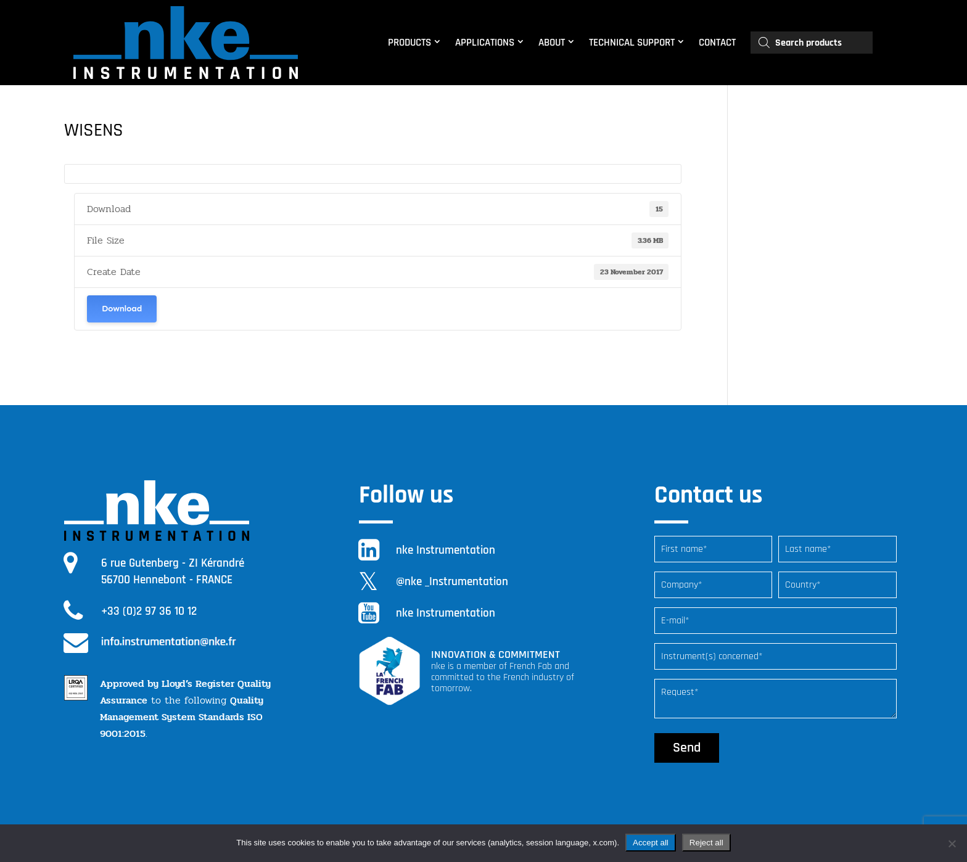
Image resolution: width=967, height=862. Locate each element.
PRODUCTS (409, 42)
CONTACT (717, 42)
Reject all (706, 842)
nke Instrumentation (445, 550)
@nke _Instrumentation (452, 581)
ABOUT (551, 42)
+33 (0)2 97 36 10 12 (149, 611)
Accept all (651, 842)
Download (122, 308)
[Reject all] (951, 843)
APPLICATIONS (484, 42)
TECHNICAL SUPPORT (632, 42)
